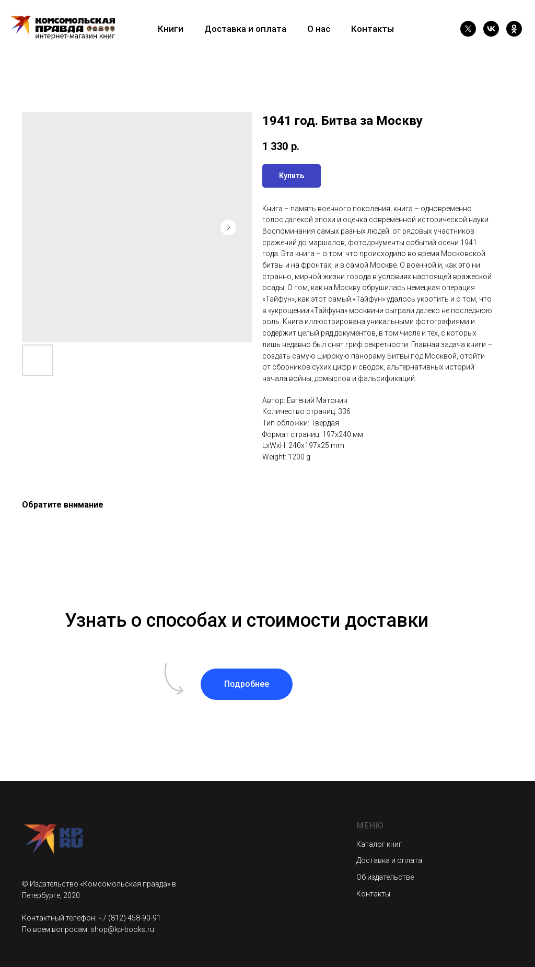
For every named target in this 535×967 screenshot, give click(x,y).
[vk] (491, 29)
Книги (170, 29)
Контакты (372, 29)
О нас (318, 29)
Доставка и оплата (245, 29)
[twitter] (468, 29)
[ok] (514, 29)
